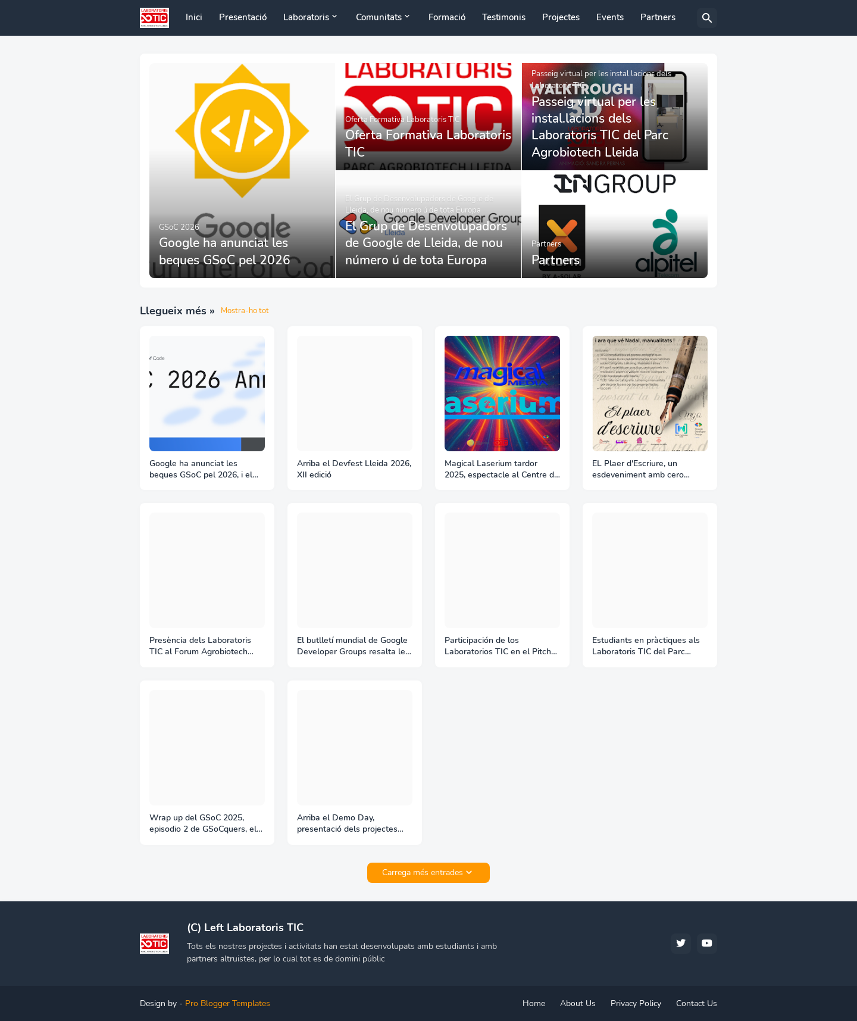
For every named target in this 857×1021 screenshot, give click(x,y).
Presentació (243, 17)
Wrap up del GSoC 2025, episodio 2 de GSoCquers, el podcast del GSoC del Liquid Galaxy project (203, 824)
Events (610, 17)
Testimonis (504, 17)
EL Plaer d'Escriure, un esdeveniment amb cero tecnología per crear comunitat (638, 469)
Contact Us (696, 1003)
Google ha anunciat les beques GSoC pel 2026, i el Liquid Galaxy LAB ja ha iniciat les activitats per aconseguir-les (207, 469)
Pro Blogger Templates (227, 1003)
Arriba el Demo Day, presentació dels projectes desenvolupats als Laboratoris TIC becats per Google (354, 824)
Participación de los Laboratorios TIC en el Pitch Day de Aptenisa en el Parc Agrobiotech (498, 646)
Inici (194, 17)
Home (534, 1003)
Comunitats (379, 17)
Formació (446, 17)
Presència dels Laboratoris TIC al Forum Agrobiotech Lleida (200, 646)
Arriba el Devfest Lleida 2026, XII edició (354, 469)
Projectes (561, 17)
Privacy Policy (636, 1003)
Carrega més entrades (422, 872)
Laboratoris (306, 17)
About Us (578, 1003)
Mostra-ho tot (245, 310)
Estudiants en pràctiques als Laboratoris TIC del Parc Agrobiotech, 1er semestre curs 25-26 (646, 646)
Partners (657, 17)
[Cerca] (707, 18)
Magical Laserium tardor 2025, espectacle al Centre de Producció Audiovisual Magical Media (502, 469)
